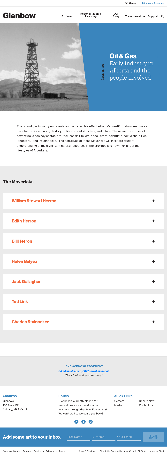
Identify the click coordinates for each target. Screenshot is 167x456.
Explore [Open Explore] (66, 16)
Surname (98, 436)
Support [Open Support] (153, 16)
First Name (74, 436)
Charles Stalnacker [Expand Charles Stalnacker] (30, 321)
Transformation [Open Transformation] (135, 16)
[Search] (162, 16)
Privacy (50, 451)
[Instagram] (91, 422)
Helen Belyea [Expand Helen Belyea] (24, 261)
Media (118, 405)
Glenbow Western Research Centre (22, 451)
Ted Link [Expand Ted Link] (20, 301)
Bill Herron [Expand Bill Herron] (22, 241)
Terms (62, 451)
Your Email (124, 436)
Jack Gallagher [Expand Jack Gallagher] (26, 281)
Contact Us (146, 405)
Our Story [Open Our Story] (116, 15)
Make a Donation (153, 3)
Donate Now (147, 401)
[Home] (19, 15)
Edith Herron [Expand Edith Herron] (24, 221)
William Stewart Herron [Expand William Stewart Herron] (34, 200)
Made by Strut (157, 451)
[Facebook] (83, 422)
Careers (119, 401)
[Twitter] (76, 422)
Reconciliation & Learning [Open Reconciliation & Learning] (90, 15)
